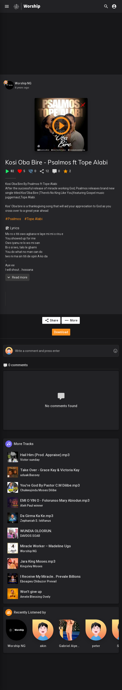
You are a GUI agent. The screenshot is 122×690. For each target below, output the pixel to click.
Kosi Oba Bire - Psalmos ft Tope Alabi (56, 162)
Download (61, 332)
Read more (16, 277)
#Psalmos (13, 219)
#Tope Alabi (33, 219)
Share (51, 320)
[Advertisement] (61, 42)
